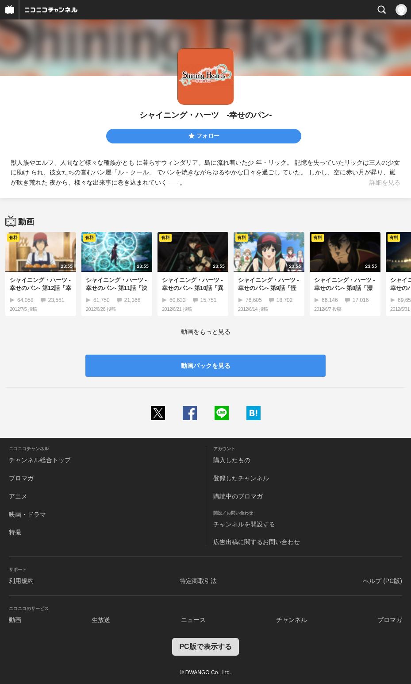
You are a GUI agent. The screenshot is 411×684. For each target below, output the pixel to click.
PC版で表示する (205, 646)
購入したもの (231, 460)
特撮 (15, 532)
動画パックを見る (205, 365)
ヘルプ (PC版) (382, 580)
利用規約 (21, 580)
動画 (15, 619)
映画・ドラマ (27, 514)
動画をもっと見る (205, 331)
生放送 (101, 619)
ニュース (193, 619)
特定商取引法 (198, 580)
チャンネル (291, 619)
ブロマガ (21, 478)
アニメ (18, 496)
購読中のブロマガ (238, 496)
